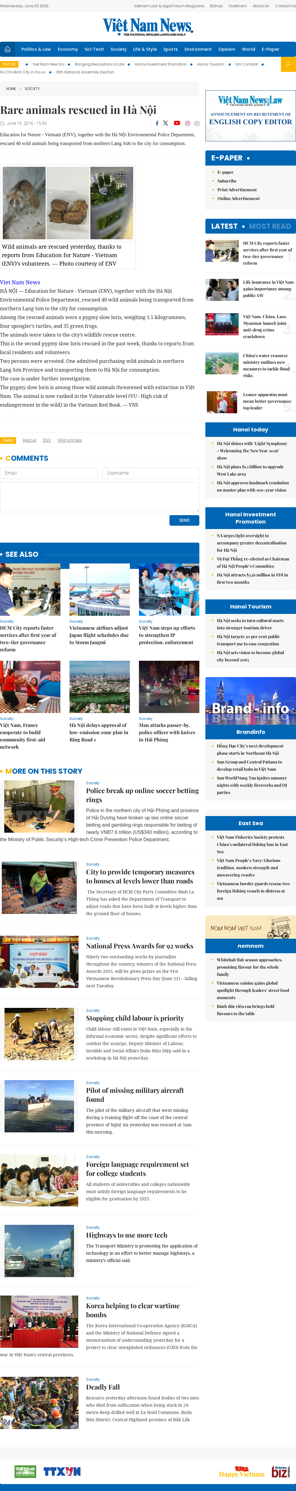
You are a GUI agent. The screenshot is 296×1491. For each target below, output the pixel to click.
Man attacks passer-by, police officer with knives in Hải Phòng (167, 690)
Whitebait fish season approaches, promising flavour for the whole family (249, 1071)
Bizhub (216, 5)
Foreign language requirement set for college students (137, 1127)
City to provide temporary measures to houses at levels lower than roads (140, 835)
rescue (29, 440)
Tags (8, 440)
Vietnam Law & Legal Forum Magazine (169, 5)
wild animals (70, 440)
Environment (198, 49)
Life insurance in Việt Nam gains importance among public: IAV (268, 288)
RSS (292, 1451)
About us (207, 1454)
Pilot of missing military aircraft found (135, 1053)
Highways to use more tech (126, 1193)
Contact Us (285, 5)
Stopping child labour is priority (135, 976)
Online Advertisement (238, 198)
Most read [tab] (270, 226)
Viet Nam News (20, 282)
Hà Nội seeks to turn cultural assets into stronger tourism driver (250, 624)
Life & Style (145, 49)
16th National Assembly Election (85, 72)
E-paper (227, 158)
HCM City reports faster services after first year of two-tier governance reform (28, 597)
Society (119, 49)
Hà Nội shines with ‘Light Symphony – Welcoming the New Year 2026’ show (252, 451)
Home (11, 88)
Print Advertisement (237, 189)
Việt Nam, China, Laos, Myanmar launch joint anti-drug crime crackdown (265, 326)
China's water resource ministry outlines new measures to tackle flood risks (266, 365)
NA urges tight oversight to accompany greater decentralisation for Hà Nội (252, 543)
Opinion (226, 49)
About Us (261, 5)
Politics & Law (36, 49)
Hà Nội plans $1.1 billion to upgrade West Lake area (250, 470)
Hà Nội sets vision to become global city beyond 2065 (250, 656)
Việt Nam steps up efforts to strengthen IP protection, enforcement (167, 593)
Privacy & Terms (261, 1454)
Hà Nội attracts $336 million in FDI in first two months (252, 578)
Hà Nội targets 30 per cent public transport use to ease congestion (248, 640)
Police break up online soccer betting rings (142, 753)
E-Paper (270, 49)
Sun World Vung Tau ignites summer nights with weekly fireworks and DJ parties (252, 798)
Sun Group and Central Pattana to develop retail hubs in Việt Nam (249, 778)
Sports (170, 49)
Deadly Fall (103, 1345)
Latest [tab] (224, 226)
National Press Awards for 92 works (139, 904)
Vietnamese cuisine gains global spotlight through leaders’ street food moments (253, 1094)
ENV (47, 440)
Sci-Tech (94, 49)
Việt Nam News (148, 27)
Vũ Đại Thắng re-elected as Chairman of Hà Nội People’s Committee (253, 562)
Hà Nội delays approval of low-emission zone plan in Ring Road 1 (98, 690)
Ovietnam (238, 5)
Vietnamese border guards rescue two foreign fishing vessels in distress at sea (253, 957)
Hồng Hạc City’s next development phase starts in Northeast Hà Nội (250, 762)
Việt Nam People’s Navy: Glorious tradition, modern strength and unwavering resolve (248, 934)
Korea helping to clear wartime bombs (133, 1269)
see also (21, 513)
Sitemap (186, 1451)
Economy (68, 49)
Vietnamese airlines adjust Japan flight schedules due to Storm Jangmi (99, 593)
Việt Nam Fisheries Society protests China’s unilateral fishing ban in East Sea (252, 911)
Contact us (232, 1454)
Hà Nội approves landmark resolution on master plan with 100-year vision (253, 486)
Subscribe (226, 181)
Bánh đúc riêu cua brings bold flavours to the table (245, 1113)
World (248, 49)
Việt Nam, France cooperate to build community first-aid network (22, 694)
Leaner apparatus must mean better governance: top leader (267, 401)
